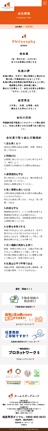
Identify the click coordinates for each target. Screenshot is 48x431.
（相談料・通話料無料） (24, 418)
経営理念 (29, 27)
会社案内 (18, 27)
